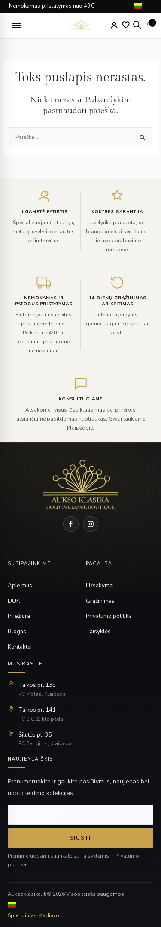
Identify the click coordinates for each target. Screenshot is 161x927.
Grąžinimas (100, 601)
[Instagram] (90, 524)
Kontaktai (20, 647)
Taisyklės (98, 631)
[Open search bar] (137, 25)
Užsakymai (100, 585)
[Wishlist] (126, 25)
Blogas (17, 631)
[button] (16, 25)
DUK (14, 601)
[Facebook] (71, 524)
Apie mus (20, 585)
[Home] (80, 484)
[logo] (80, 26)
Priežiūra (19, 616)
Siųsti (80, 837)
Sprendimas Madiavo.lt (36, 915)
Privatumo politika (109, 616)
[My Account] (114, 25)
